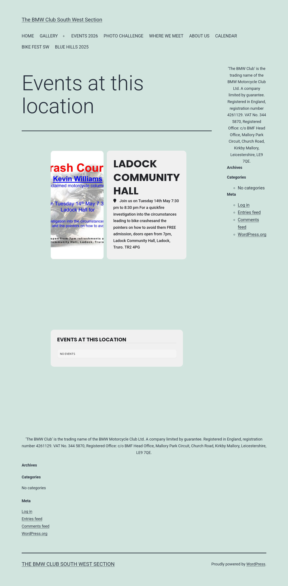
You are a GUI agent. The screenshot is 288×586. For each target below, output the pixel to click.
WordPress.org (252, 234)
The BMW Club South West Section (62, 20)
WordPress (255, 564)
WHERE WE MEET (166, 36)
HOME (28, 36)
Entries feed (249, 212)
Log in (243, 205)
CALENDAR (226, 36)
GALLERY (49, 36)
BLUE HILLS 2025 (72, 47)
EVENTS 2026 (84, 36)
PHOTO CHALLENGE (123, 36)
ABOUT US (199, 36)
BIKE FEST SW (35, 47)
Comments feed (35, 526)
